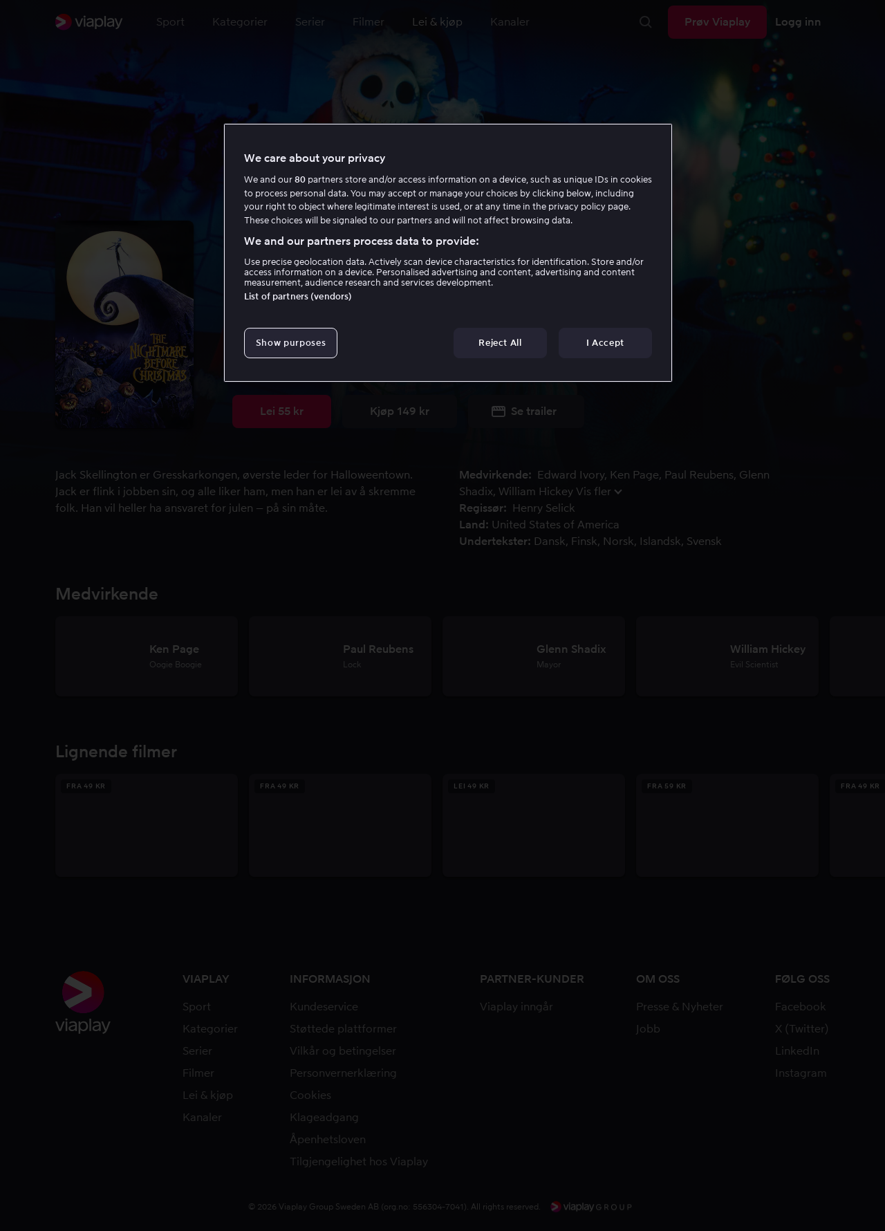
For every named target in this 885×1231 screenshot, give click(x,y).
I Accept (605, 342)
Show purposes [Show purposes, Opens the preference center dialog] (291, 342)
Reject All (500, 342)
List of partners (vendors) (298, 296)
